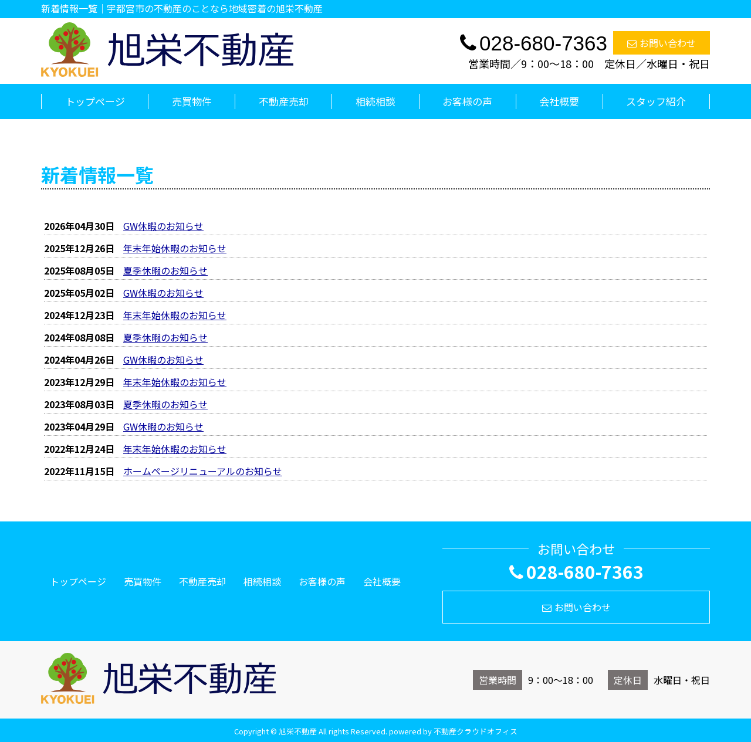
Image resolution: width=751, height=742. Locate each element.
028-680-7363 (576, 571)
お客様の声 (467, 101)
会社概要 (559, 101)
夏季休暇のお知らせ (165, 270)
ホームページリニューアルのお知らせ (202, 471)
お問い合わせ (661, 43)
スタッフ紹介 (656, 101)
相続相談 (375, 101)
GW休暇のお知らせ (163, 226)
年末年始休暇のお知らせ (174, 248)
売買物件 (192, 101)
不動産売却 (284, 101)
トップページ (95, 101)
